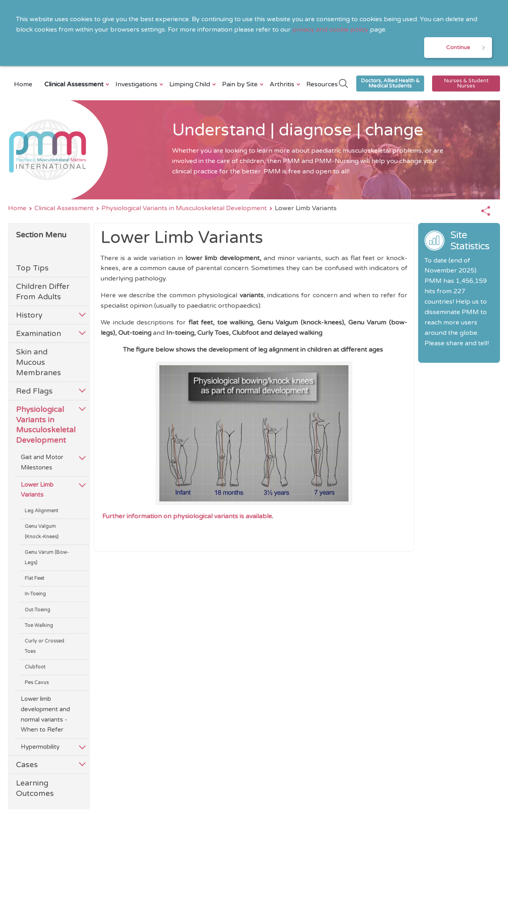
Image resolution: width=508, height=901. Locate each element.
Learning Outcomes (35, 788)
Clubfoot (35, 667)
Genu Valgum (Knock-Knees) (42, 531)
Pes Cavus (37, 683)
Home (23, 84)
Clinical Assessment (74, 84)
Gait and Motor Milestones (42, 462)
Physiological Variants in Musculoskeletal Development (184, 208)
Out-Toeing (37, 610)
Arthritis (283, 84)
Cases (27, 764)
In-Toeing (35, 594)
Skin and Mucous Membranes (38, 362)
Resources (322, 84)
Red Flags (34, 391)
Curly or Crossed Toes (44, 646)
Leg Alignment (41, 511)
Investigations (137, 84)
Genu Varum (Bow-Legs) (47, 557)
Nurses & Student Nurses (466, 83)
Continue (458, 47)
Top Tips (32, 267)
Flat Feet (34, 578)
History (29, 315)
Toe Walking (39, 626)
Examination (38, 333)
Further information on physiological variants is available (187, 516)
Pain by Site (241, 84)
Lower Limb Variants (37, 490)
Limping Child (190, 84)
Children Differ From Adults (42, 291)
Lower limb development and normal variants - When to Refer (45, 714)
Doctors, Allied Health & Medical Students (390, 83)
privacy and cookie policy (330, 30)
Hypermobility (40, 746)
